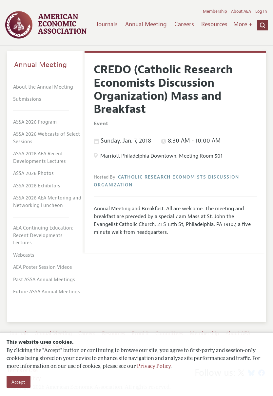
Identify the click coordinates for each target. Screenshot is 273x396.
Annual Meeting (146, 24)
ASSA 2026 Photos (33, 173)
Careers (184, 24)
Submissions (27, 99)
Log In (261, 11)
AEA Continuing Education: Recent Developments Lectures (43, 235)
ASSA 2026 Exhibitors (36, 186)
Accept (18, 382)
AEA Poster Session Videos (42, 267)
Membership (215, 11)
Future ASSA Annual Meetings (46, 292)
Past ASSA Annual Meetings (44, 280)
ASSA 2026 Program (35, 122)
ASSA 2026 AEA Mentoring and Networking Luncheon (47, 202)
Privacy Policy (153, 366)
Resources (214, 24)
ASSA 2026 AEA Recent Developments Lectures (39, 157)
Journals (107, 24)
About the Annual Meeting (43, 87)
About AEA (241, 11)
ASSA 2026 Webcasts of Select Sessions (46, 138)
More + (242, 24)
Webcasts (23, 255)
